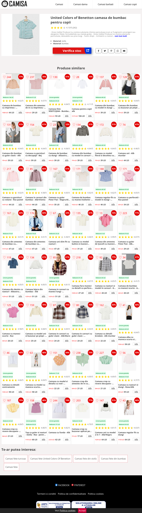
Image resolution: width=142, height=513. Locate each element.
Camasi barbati (105, 4)
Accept (82, 510)
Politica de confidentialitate (72, 493)
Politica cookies (96, 493)
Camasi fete (11, 467)
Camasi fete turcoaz (15, 458)
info (20, 112)
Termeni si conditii (46, 493)
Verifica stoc (77, 51)
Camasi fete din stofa (86, 458)
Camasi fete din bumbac (113, 458)
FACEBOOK (62, 485)
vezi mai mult (121, 36)
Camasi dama (80, 4)
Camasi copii (130, 4)
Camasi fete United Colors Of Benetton (50, 458)
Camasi (59, 4)
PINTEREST (78, 485)
